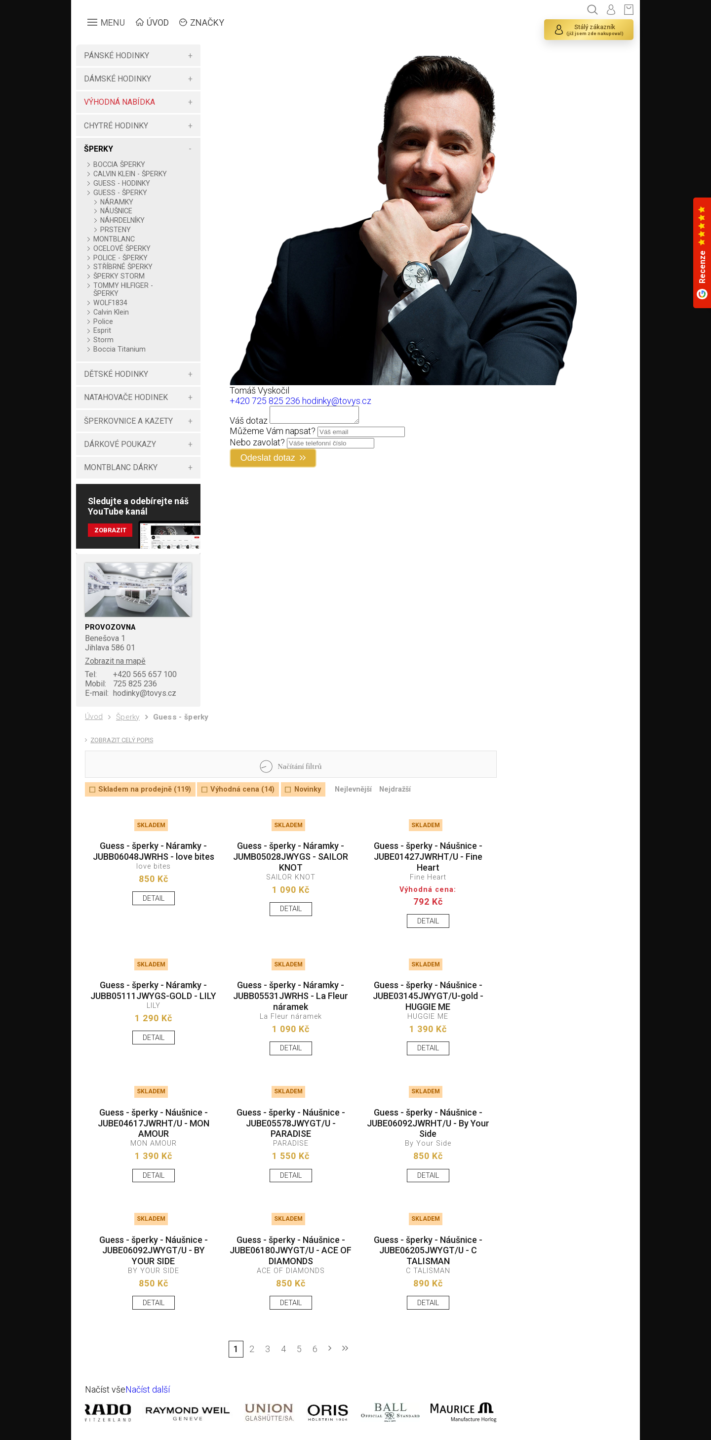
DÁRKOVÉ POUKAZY (120, 444)
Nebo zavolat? (257, 445)
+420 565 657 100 (131, 674)
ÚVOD (158, 22)
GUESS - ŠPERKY (120, 193)
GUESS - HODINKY (121, 183)
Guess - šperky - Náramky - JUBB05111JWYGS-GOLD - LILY (153, 990)
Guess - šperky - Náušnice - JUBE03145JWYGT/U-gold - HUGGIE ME (428, 995)
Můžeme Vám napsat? (273, 434)
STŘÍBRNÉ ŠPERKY (123, 267)
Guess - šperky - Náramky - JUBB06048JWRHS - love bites (153, 851)
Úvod (94, 716)
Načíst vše (105, 1389)
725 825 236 (121, 683)
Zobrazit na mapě (115, 661)
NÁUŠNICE (116, 211)
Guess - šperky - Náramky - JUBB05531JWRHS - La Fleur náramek (290, 995)
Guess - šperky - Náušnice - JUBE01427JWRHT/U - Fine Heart (428, 856)
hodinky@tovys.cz (130, 693)
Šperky (128, 717)
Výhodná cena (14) (242, 789)
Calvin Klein (111, 312)
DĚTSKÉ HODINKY (116, 374)
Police (103, 321)
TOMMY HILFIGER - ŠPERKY (123, 289)
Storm (103, 340)
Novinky (307, 789)
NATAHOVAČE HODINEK (126, 397)
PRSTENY (115, 230)
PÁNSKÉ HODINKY (116, 55)
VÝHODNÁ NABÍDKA (119, 102)
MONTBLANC (114, 239)
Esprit (102, 330)
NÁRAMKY (116, 202)
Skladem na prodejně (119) (144, 789)
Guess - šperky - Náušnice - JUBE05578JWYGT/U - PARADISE (291, 1123)
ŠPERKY (98, 149)
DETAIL (153, 898)
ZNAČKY (207, 22)
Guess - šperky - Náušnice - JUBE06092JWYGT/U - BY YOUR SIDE (153, 1250)
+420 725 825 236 (265, 401)
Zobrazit (110, 530)
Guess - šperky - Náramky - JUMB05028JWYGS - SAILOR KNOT (290, 856)
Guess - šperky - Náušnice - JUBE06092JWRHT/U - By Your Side (428, 1123)
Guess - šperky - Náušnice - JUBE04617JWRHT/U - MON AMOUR (153, 1123)
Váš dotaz (249, 423)
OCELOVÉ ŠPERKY (122, 248)
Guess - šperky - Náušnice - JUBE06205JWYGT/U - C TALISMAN (428, 1250)
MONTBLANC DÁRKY (121, 467)
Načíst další (147, 1389)
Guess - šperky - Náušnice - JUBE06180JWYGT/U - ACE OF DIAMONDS (291, 1250)
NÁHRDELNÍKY (122, 220)
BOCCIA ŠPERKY (119, 164)
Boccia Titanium (119, 349)
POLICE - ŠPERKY (120, 258)
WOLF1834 (110, 303)
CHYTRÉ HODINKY (116, 125)
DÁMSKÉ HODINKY (117, 78)
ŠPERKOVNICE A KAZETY (128, 421)
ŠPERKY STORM (119, 276)
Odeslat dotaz (267, 461)
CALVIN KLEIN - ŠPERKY (130, 174)
